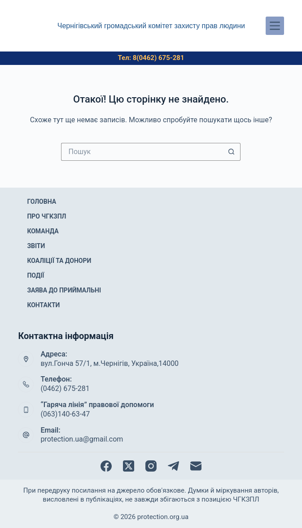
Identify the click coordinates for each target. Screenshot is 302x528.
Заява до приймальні (64, 290)
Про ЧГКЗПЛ (46, 216)
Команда (42, 231)
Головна (41, 201)
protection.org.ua (162, 517)
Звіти (36, 245)
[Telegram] (173, 466)
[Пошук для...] (142, 152)
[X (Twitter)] (128, 466)
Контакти (43, 305)
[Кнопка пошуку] (232, 152)
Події (35, 275)
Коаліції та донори (59, 260)
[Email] (195, 466)
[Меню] (275, 26)
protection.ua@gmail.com (81, 439)
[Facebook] (106, 466)
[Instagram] (151, 466)
